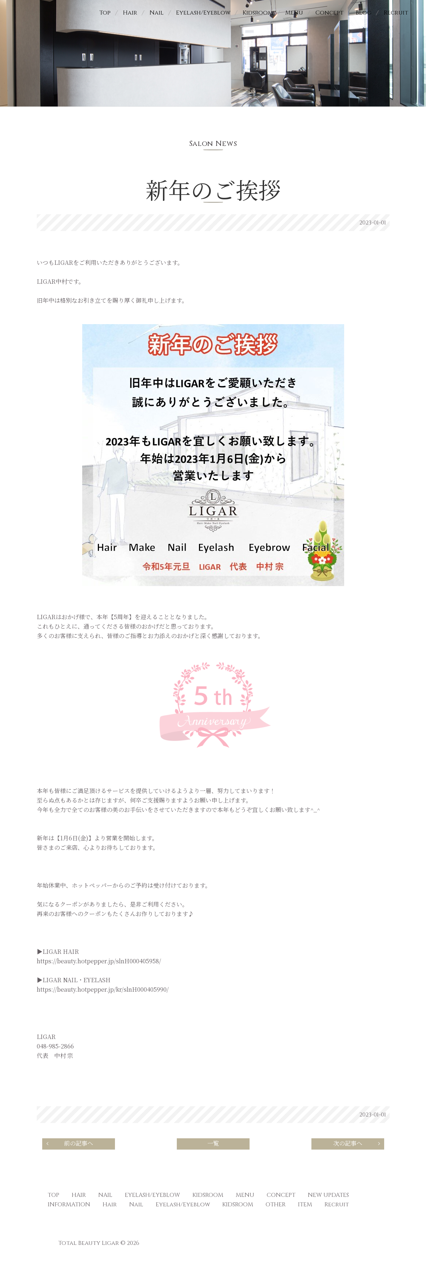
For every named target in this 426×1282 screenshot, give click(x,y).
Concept (329, 13)
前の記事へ (69, 1144)
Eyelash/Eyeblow (203, 13)
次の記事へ (357, 1144)
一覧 (213, 1144)
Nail (157, 13)
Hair (130, 13)
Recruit (396, 13)
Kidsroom (258, 13)
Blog (363, 13)
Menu (294, 13)
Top (105, 13)
